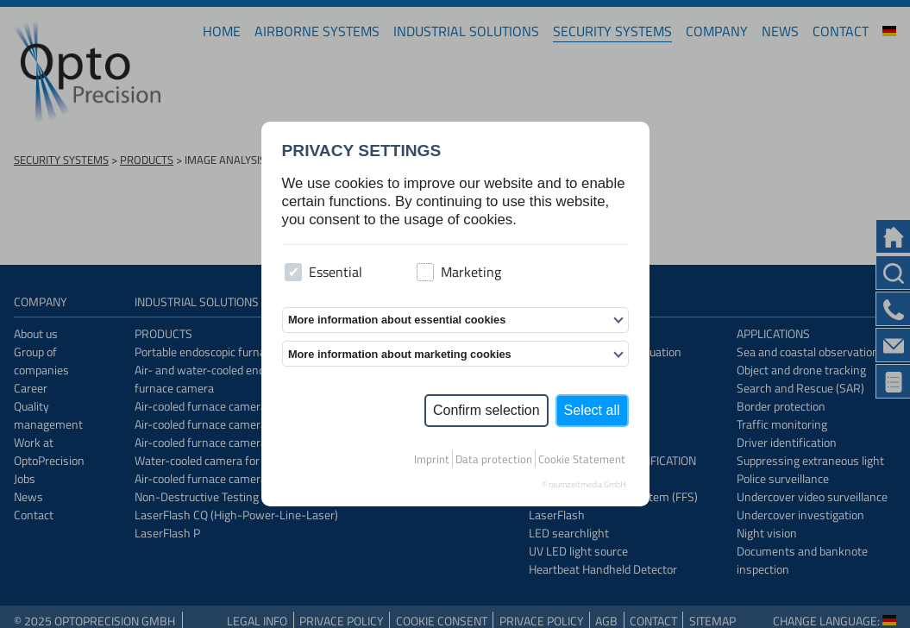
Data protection (493, 459)
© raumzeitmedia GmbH (584, 484)
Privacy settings (362, 150)
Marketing (459, 271)
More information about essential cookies (396, 319)
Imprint (431, 459)
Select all (592, 410)
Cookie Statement (581, 459)
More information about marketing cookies (399, 354)
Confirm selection (486, 410)
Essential (324, 271)
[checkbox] (294, 272)
